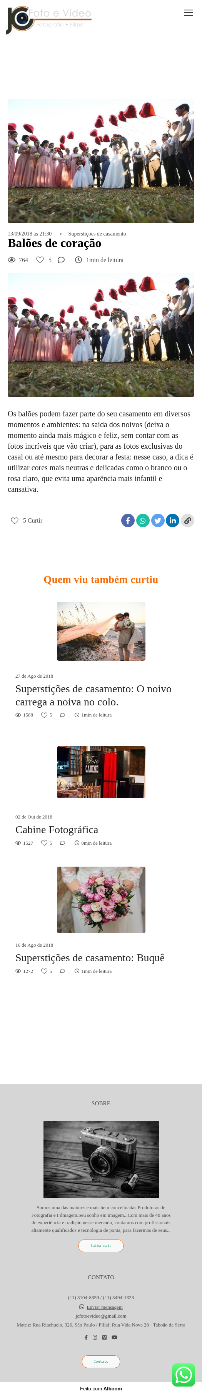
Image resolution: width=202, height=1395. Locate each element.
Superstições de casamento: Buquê (90, 958)
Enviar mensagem (105, 1307)
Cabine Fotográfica (56, 829)
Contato (101, 1361)
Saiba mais (100, 1245)
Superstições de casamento (97, 234)
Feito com (101, 1389)
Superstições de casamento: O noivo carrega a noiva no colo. (93, 695)
